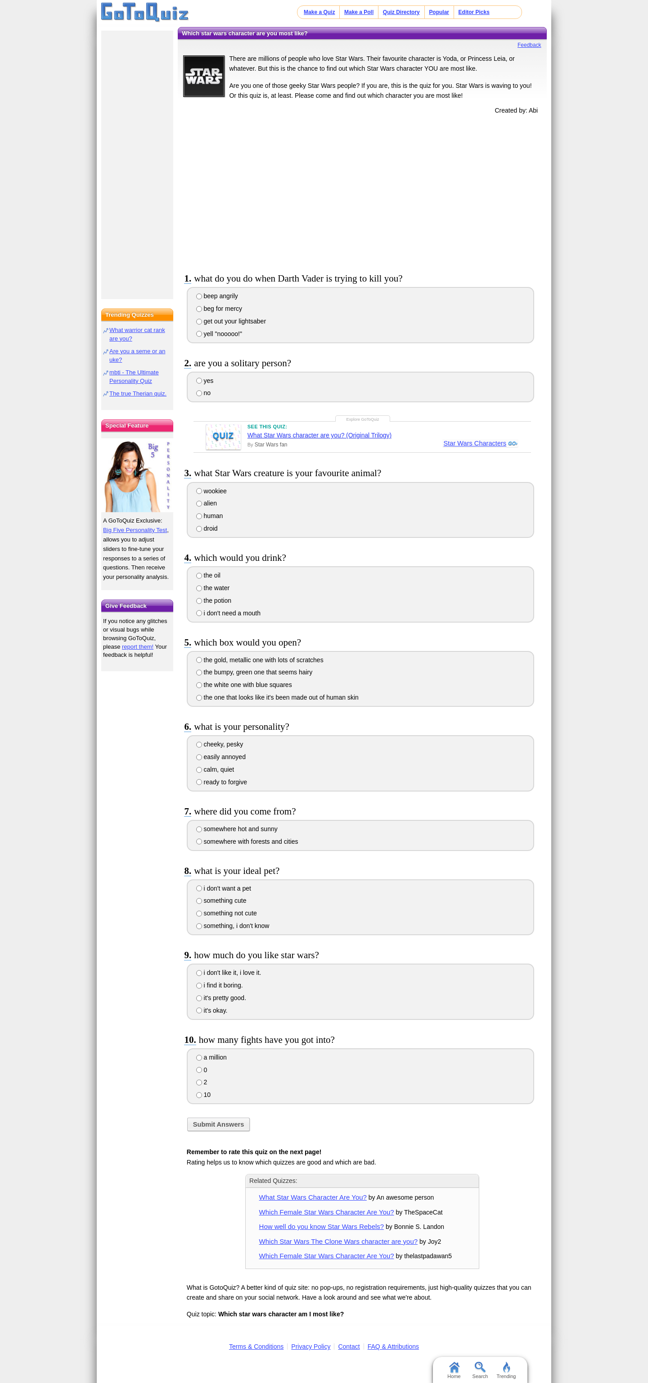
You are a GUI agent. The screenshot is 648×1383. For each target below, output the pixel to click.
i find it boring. (219, 985)
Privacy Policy (310, 1346)
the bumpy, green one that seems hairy (254, 672)
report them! (137, 646)
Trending (506, 1370)
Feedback (529, 45)
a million (211, 1057)
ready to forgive (221, 782)
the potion (213, 600)
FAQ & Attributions (393, 1346)
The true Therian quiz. (137, 393)
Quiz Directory (401, 12)
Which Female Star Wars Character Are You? (326, 1212)
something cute (221, 900)
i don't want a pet (223, 888)
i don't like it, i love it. (228, 972)
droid (207, 528)
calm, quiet (215, 769)
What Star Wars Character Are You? (313, 1197)
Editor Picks (474, 12)
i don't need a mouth (228, 613)
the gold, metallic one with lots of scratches (260, 660)
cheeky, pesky (219, 744)
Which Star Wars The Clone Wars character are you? (338, 1241)
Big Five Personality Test (135, 530)
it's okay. (212, 1010)
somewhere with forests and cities (247, 841)
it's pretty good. (221, 997)
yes (205, 380)
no (203, 392)
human (209, 515)
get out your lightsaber (231, 321)
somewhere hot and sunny (237, 829)
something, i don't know (233, 925)
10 (203, 1094)
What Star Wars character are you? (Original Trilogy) (320, 435)
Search (480, 1370)
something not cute (226, 913)
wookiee (211, 491)
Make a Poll (359, 12)
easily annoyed (221, 756)
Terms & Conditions (256, 1346)
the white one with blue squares (244, 684)
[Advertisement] (362, 192)
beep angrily (217, 296)
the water (213, 587)
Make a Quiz (319, 12)
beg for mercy (219, 308)
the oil (208, 575)
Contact (349, 1346)
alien (206, 503)
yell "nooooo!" (219, 333)
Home (453, 1370)
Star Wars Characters (475, 443)
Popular (439, 12)
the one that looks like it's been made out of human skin (277, 697)
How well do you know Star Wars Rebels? (321, 1226)
